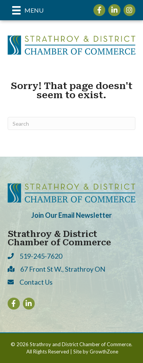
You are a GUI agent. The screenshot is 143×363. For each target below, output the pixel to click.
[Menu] (28, 10)
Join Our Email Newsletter (71, 215)
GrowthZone (104, 351)
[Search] (71, 123)
